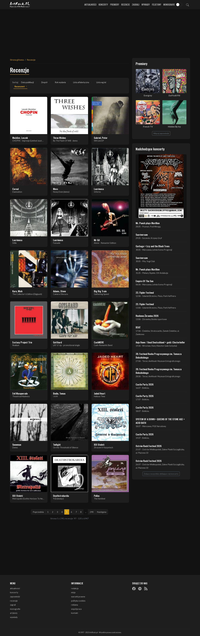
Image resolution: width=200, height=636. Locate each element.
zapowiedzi (15, 596)
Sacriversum (142, 234)
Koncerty (103, 4)
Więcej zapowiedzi (161, 133)
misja (73, 592)
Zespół (44, 82)
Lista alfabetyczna (81, 82)
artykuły (13, 613)
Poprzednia (38, 512)
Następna (101, 512)
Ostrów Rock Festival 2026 (149, 446)
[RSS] (146, 588)
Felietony (156, 4)
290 (91, 512)
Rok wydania (60, 82)
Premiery (114, 4)
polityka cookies (78, 601)
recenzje (14, 601)
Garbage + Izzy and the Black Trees (153, 246)
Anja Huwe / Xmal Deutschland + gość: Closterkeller (160, 342)
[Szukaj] (187, 4)
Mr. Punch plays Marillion (148, 223)
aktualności (15, 588)
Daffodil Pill (174, 95)
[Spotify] (140, 588)
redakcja (74, 588)
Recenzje (125, 4)
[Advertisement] (100, 32)
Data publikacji (27, 82)
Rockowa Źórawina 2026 (147, 316)
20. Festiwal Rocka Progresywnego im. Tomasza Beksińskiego (159, 355)
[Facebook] (134, 588)
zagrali (13, 605)
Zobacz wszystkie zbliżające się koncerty (161, 474)
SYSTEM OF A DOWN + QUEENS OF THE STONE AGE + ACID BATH (160, 421)
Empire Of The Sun (144, 281)
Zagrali (135, 4)
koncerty (14, 592)
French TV (148, 126)
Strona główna (17, 59)
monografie (15, 609)
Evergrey (148, 95)
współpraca (76, 609)
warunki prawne (78, 596)
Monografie (169, 4)
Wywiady (146, 4)
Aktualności (90, 4)
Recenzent (20, 86)
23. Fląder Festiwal (145, 292)
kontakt (74, 613)
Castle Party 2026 (144, 384)
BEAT (138, 327)
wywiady (14, 617)
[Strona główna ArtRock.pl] (20, 4)
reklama (74, 605)
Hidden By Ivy (174, 126)
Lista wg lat (101, 82)
